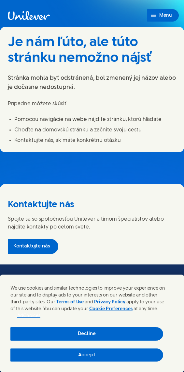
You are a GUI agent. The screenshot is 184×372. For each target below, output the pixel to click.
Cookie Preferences (111, 309)
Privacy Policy (109, 302)
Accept (86, 355)
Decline (87, 333)
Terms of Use (70, 302)
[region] (92, 323)
